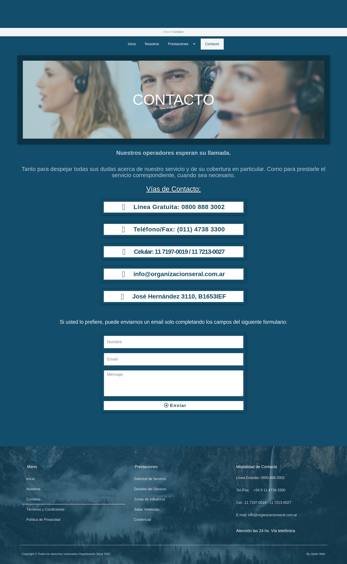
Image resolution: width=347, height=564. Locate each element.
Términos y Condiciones (45, 509)
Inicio (132, 44)
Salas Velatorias (147, 509)
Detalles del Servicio (150, 489)
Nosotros (152, 44)
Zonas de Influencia (149, 499)
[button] (190, 44)
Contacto (212, 44)
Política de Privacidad (43, 519)
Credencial (142, 519)
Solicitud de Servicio (150, 479)
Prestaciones (182, 44)
